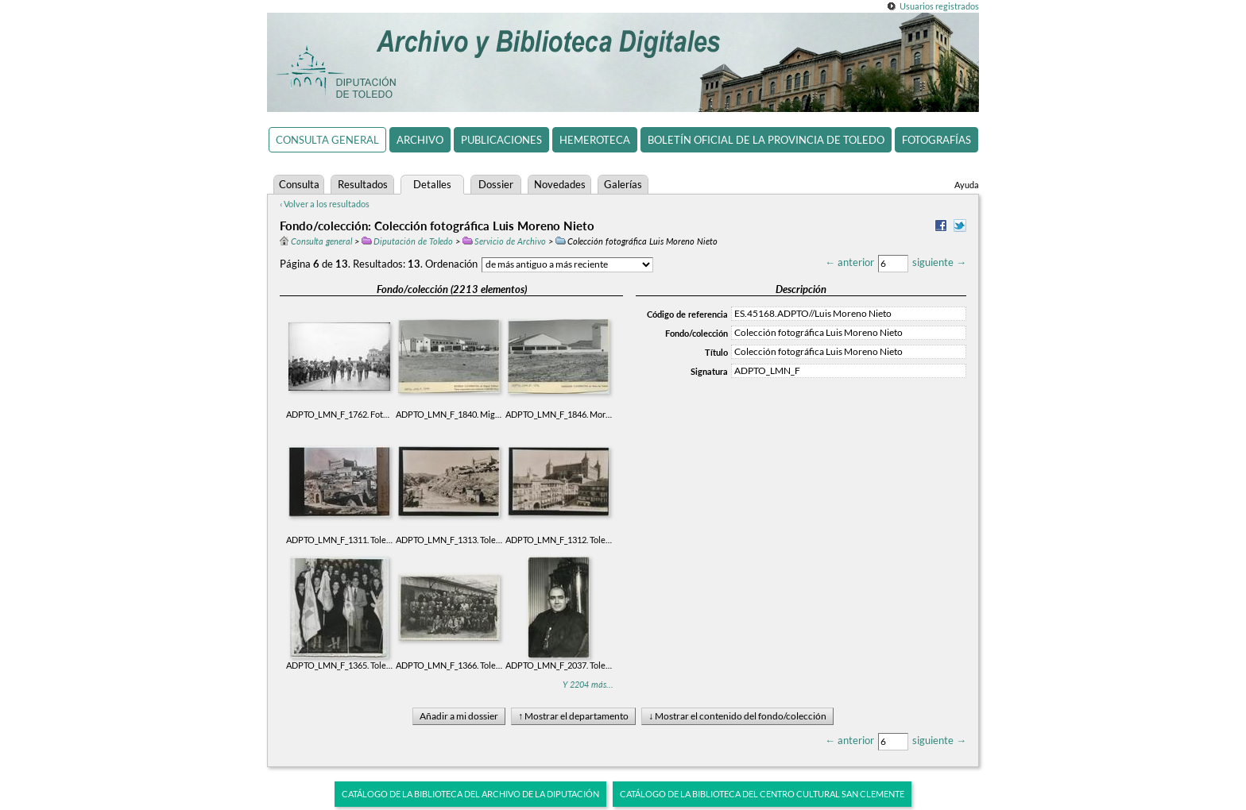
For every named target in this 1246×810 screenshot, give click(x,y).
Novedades (560, 184)
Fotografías (936, 139)
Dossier (495, 184)
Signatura (709, 371)
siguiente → (939, 262)
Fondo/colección (696, 333)
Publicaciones (501, 139)
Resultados (363, 184)
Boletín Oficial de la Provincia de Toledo (766, 139)
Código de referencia (687, 314)
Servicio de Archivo (504, 241)
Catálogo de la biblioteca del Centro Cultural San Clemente (762, 794)
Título (716, 352)
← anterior (849, 262)
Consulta (299, 184)
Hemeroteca (594, 139)
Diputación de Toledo (407, 241)
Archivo (420, 139)
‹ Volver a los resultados (325, 204)
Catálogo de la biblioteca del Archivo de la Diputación (470, 794)
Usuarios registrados (939, 6)
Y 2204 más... (588, 684)
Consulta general (327, 139)
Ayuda (966, 184)
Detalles (432, 184)
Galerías (623, 184)
